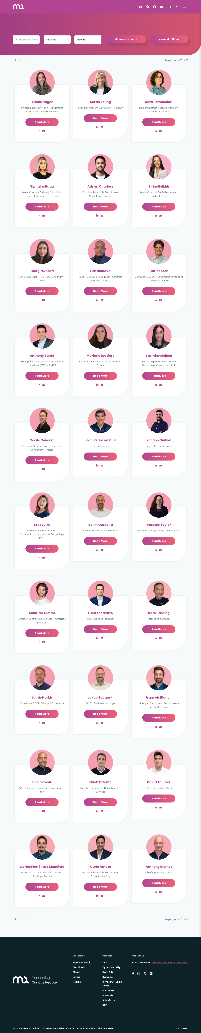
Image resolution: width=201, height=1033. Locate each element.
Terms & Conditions (86, 1028)
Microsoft (108, 990)
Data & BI (107, 972)
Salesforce (109, 1000)
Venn (185, 1028)
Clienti (76, 972)
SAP (104, 1005)
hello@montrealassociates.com (170, 962)
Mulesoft (107, 995)
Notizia (77, 981)
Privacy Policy (66, 1028)
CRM (105, 962)
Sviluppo (107, 977)
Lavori (76, 977)
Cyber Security (111, 967)
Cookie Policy (50, 1028)
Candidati (78, 967)
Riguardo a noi (81, 962)
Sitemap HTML (105, 1028)
